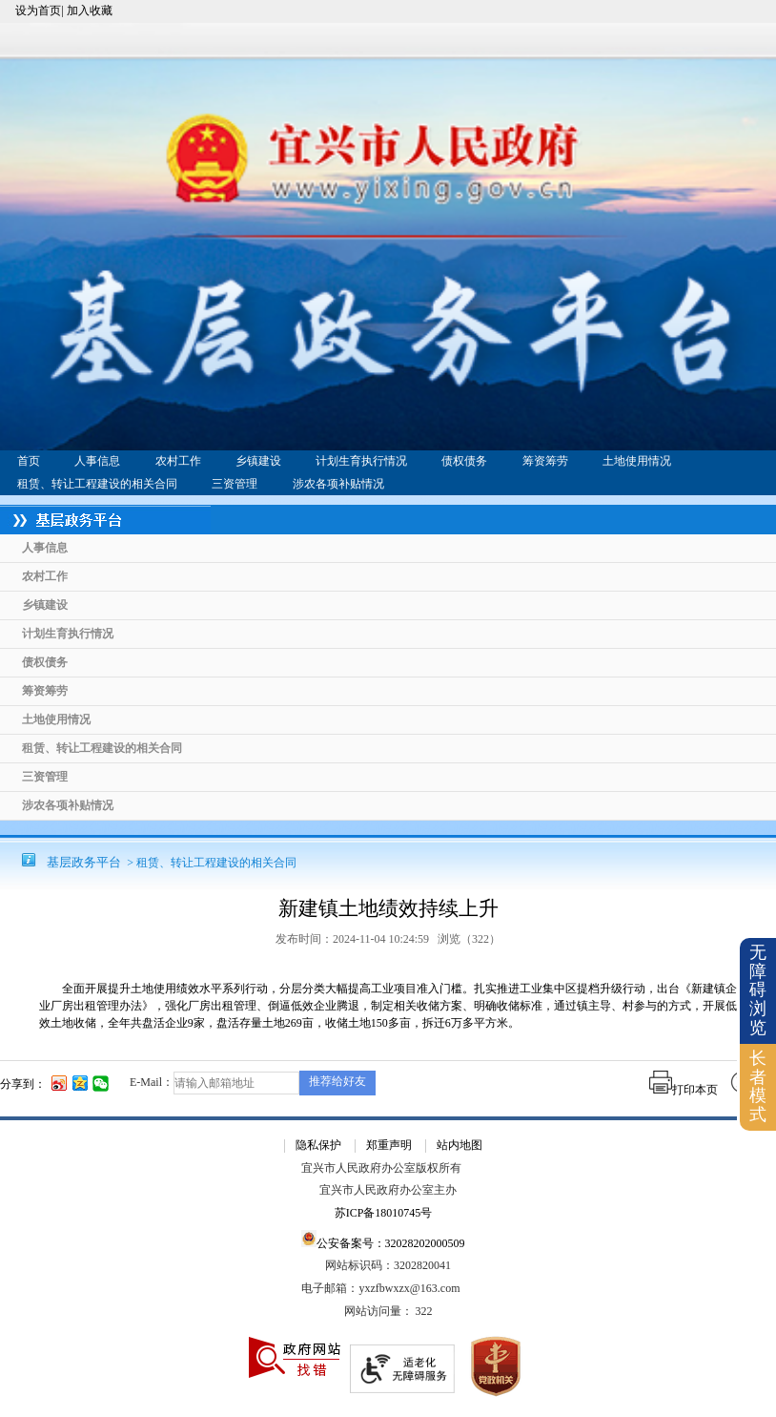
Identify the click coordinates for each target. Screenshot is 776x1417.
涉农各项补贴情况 (338, 483)
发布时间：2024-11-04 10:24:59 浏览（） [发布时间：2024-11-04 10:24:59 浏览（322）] (388, 939)
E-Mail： (152, 1082)
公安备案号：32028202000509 (382, 1240)
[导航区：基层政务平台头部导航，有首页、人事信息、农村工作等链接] (388, 472)
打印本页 (683, 1089)
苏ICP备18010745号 (384, 1213)
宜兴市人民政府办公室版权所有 (381, 1168)
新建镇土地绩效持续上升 (388, 908)
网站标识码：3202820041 (388, 1266)
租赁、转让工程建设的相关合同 (97, 483)
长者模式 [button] (757, 1086)
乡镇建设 (258, 461)
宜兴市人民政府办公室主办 (388, 1190)
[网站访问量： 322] (388, 1312)
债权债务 (464, 461)
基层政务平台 (84, 862)
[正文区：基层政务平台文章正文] (388, 971)
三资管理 (234, 483)
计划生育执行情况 (361, 461)
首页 (28, 461)
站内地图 (459, 1145)
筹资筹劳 (545, 461)
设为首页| (39, 10)
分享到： (23, 1084)
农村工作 (178, 461)
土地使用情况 (636, 461)
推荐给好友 (337, 1081)
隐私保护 (318, 1145)
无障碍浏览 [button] (757, 990)
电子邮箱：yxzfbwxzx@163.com (380, 1288)
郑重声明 (389, 1145)
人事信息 (97, 461)
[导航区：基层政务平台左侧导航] (388, 663)
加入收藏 (89, 10)
